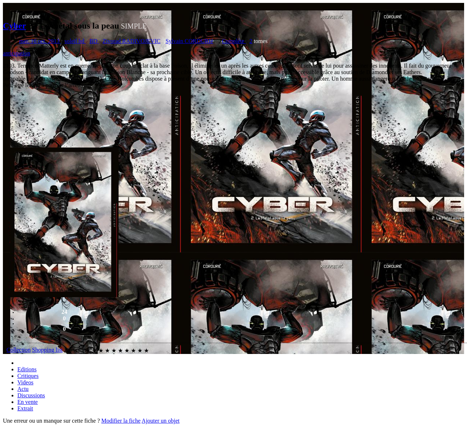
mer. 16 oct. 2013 (40, 41)
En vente (27, 402)
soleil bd (75, 41)
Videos (25, 382)
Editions (27, 369)
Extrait (25, 408)
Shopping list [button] (47, 350)
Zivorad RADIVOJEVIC (131, 41)
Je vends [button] (74, 350)
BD (94, 41)
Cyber (14, 25)
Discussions (31, 395)
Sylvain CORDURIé (189, 41)
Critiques (28, 376)
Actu (23, 389)
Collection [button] (19, 350)
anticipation (16, 53)
